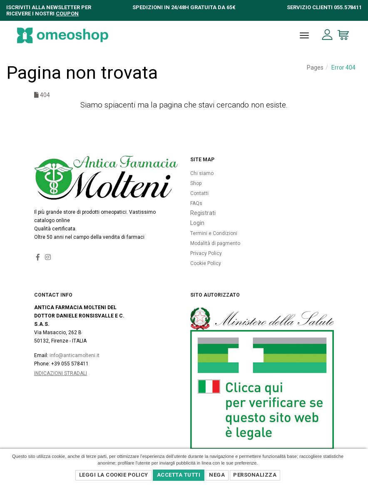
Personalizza (254, 475)
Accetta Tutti (179, 475)
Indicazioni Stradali (60, 373)
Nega (217, 475)
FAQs (196, 203)
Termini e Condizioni (213, 233)
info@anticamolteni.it (74, 355)
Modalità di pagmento (215, 243)
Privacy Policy (206, 253)
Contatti (199, 193)
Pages (315, 67)
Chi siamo (202, 173)
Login (197, 223)
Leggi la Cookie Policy (113, 475)
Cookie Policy (205, 263)
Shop (195, 183)
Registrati (203, 213)
